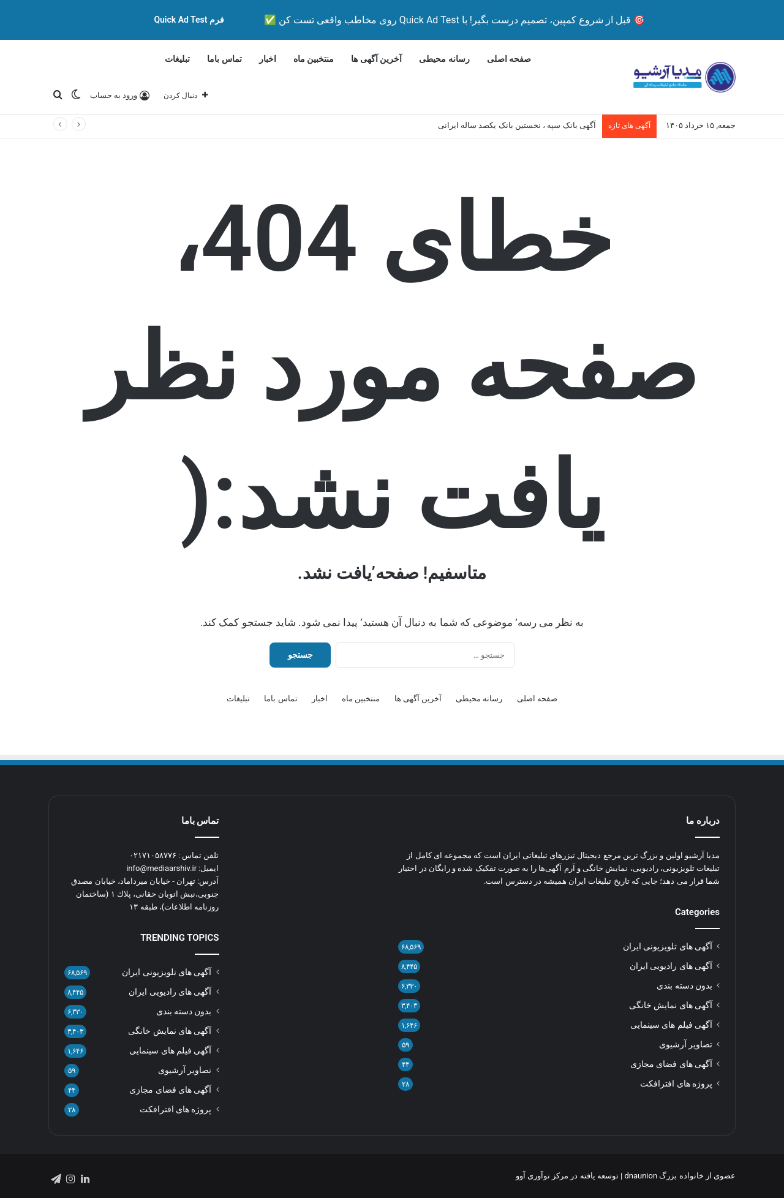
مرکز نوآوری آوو (542, 1175)
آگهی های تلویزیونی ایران (667, 946)
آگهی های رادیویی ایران (671, 966)
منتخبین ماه (313, 59)
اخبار (267, 59)
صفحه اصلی (509, 59)
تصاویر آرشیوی (685, 1044)
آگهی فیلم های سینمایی (671, 1025)
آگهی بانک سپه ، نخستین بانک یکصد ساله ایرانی (517, 125)
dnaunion (640, 1175)
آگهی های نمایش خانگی (670, 1005)
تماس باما (224, 59)
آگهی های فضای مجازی (671, 1064)
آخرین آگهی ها (376, 59)
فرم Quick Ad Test (189, 19)
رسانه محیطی (444, 59)
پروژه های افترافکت (676, 1083)
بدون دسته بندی (684, 985)
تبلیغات (177, 59)
